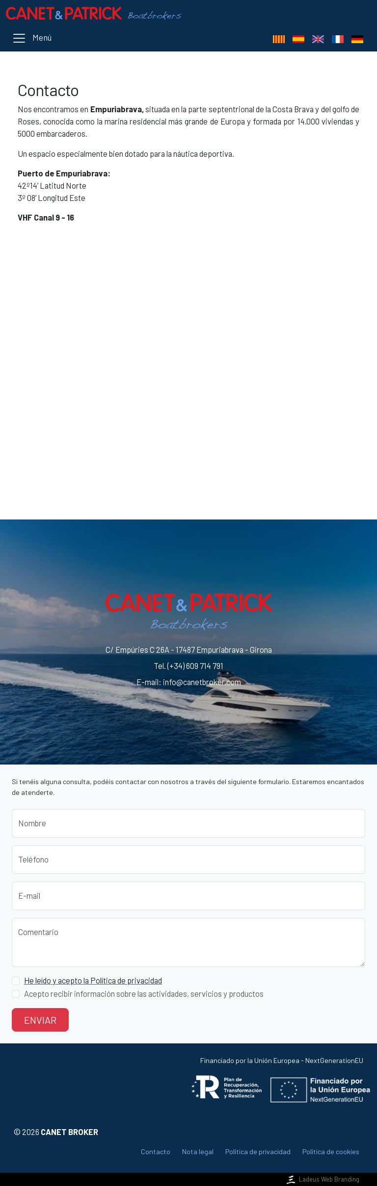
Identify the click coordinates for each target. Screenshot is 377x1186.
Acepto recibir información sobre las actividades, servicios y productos (144, 993)
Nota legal (198, 1151)
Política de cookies (330, 1151)
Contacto (155, 1151)
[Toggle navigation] (31, 38)
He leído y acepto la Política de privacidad (93, 980)
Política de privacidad (258, 1151)
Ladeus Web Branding (322, 1179)
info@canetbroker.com (202, 682)
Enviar (40, 1020)
